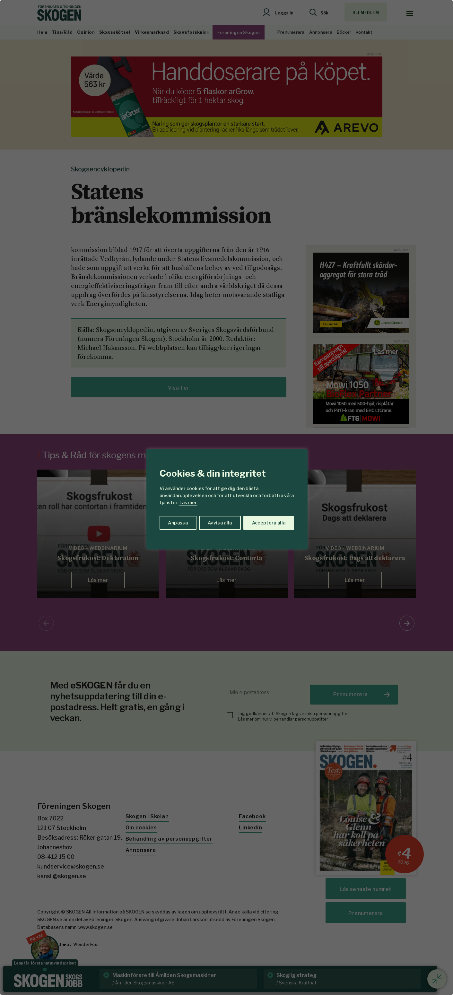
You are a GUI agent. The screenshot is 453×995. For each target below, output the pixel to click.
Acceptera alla (269, 522)
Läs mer (188, 502)
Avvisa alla (220, 522)
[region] (226, 497)
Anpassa (177, 522)
